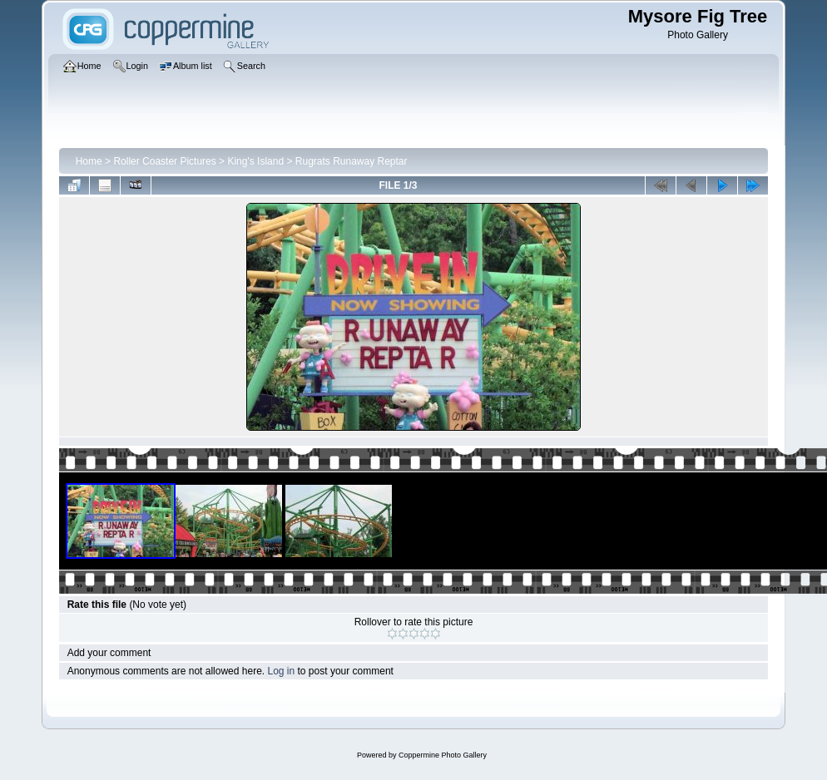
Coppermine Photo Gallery (443, 755)
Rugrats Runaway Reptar (351, 161)
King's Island (255, 161)
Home (89, 161)
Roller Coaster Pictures (164, 161)
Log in (281, 671)
